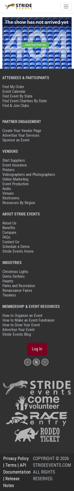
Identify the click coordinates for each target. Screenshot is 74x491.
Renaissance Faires (17, 290)
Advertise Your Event (18, 329)
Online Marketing (15, 179)
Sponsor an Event (15, 140)
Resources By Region (18, 202)
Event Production (15, 184)
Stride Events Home (18, 251)
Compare (9, 232)
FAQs (6, 237)
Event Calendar (13, 91)
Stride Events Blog (16, 334)
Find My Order (13, 86)
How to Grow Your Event (21, 325)
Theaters (9, 295)
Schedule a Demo (16, 246)
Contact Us (10, 242)
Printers (8, 169)
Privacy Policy (16, 458)
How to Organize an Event (22, 315)
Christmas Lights (15, 271)
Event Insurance (14, 165)
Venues (8, 193)
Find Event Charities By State (24, 101)
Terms (11, 465)
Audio (6, 188)
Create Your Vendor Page (21, 130)
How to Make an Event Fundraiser (28, 320)
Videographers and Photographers (28, 174)
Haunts (7, 281)
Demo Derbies (13, 276)
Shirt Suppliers (13, 160)
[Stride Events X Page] (36, 362)
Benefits (8, 227)
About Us (9, 223)
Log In (37, 348)
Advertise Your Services (20, 135)
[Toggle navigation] (66, 6)
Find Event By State (17, 96)
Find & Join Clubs (15, 105)
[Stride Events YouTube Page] (45, 362)
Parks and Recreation (18, 285)
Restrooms (10, 198)
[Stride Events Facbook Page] (28, 362)
